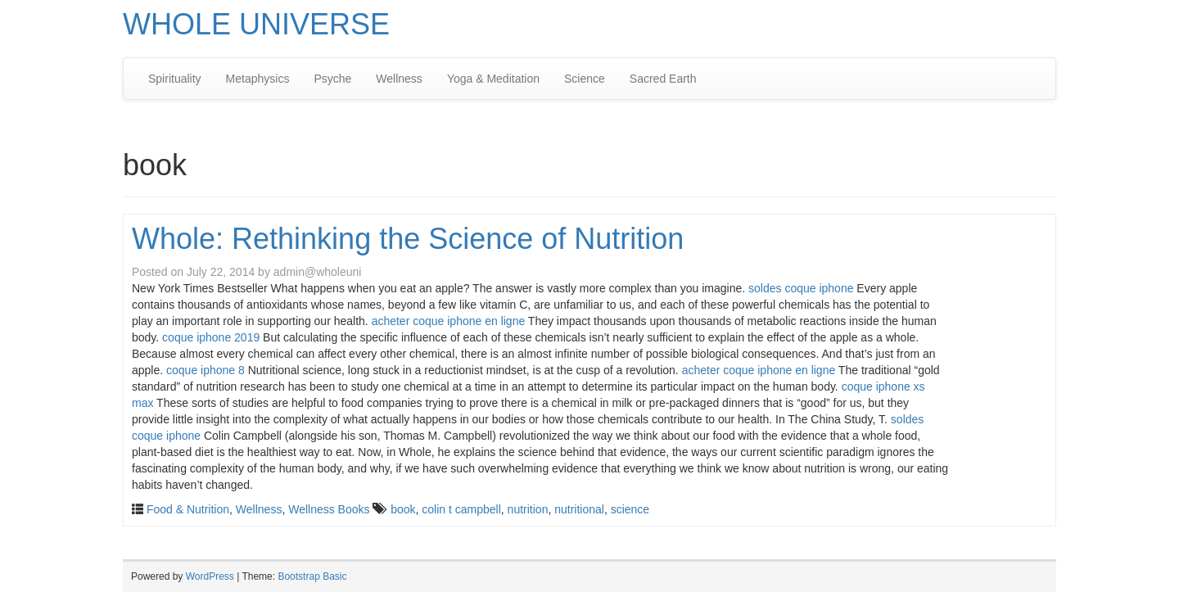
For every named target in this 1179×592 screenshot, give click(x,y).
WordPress (210, 576)
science (630, 509)
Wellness (399, 78)
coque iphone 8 (205, 370)
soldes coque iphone (800, 288)
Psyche (332, 78)
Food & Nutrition (188, 509)
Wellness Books (328, 509)
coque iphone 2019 (211, 337)
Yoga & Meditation (493, 78)
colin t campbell (461, 509)
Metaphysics (258, 78)
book (403, 509)
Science (584, 78)
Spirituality (174, 78)
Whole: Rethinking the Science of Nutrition (408, 238)
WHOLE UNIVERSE (256, 24)
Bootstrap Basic (312, 576)
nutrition (528, 509)
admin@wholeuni (317, 271)
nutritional (579, 509)
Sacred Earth (663, 78)
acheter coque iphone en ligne (449, 321)
